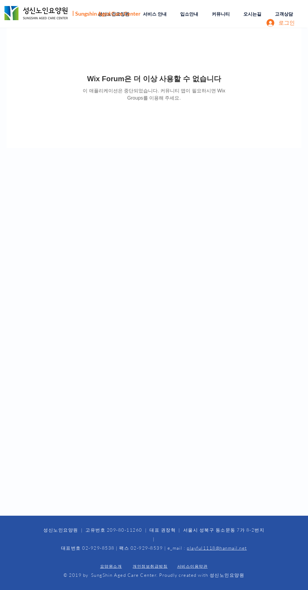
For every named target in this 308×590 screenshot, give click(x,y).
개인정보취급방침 (150, 566)
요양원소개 (111, 566)
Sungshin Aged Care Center (107, 13)
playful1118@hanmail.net (217, 548)
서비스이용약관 (192, 566)
